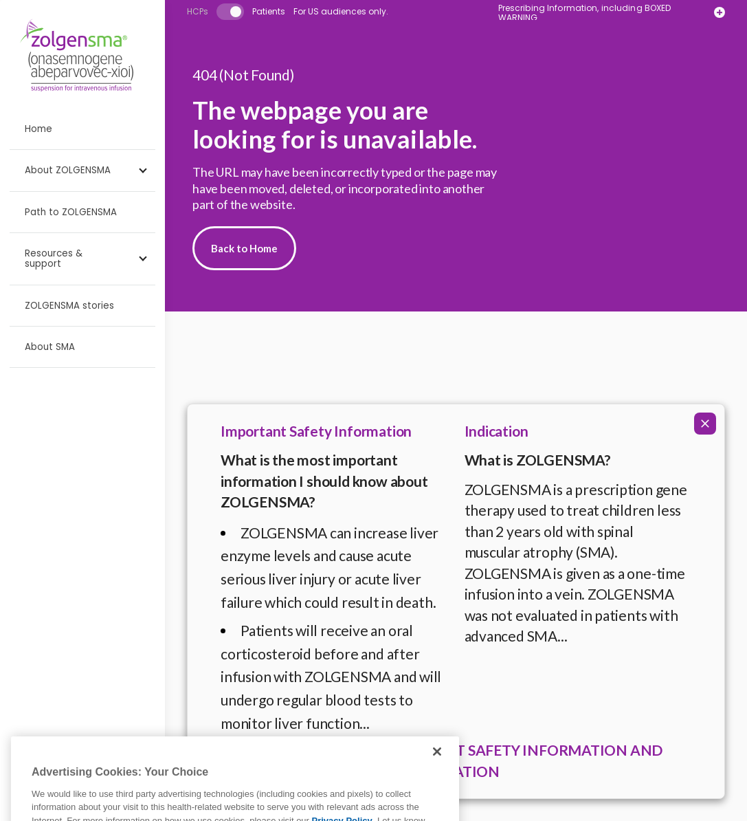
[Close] (437, 769)
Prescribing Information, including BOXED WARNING (584, 13)
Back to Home (244, 248)
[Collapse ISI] (705, 424)
